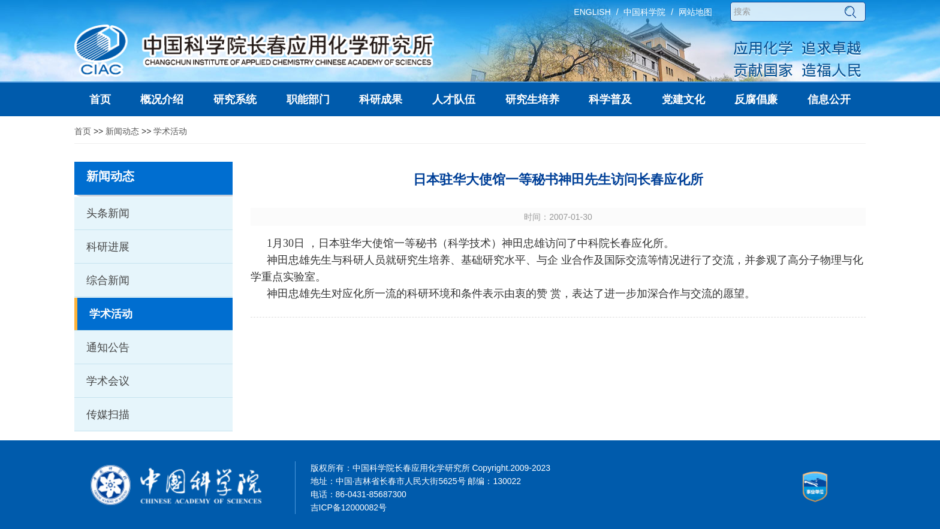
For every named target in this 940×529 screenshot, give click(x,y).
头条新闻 (107, 213)
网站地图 (695, 12)
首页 (82, 131)
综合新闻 (107, 280)
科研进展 (107, 247)
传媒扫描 (107, 415)
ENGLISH (592, 12)
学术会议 (107, 381)
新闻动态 (122, 131)
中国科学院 (644, 12)
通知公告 (107, 347)
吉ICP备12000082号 (349, 507)
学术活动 (170, 131)
